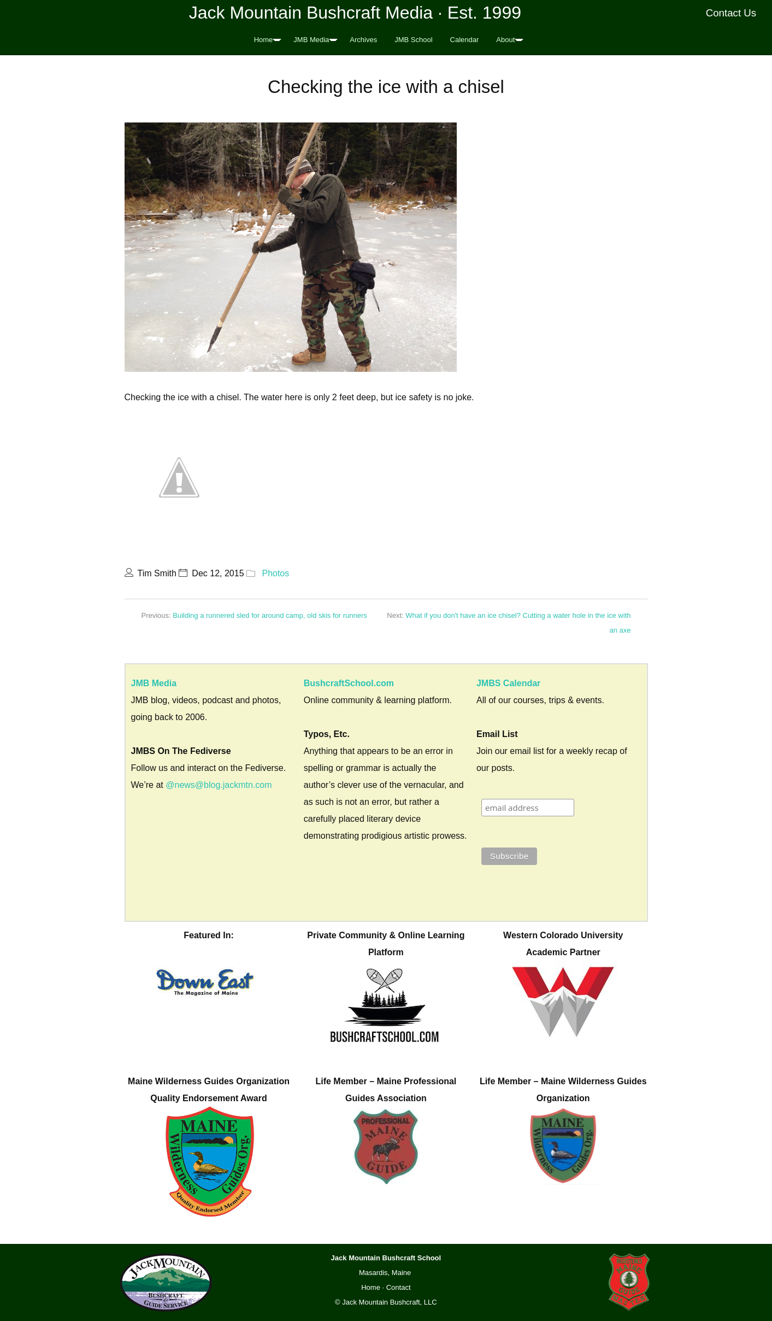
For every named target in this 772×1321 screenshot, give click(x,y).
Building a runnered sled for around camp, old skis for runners (270, 615)
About (505, 40)
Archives (363, 40)
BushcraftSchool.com (349, 683)
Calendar (464, 40)
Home (263, 40)
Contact (398, 1287)
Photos (275, 573)
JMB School (413, 40)
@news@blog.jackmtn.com (219, 785)
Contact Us (731, 13)
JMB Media (311, 40)
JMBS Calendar (508, 683)
